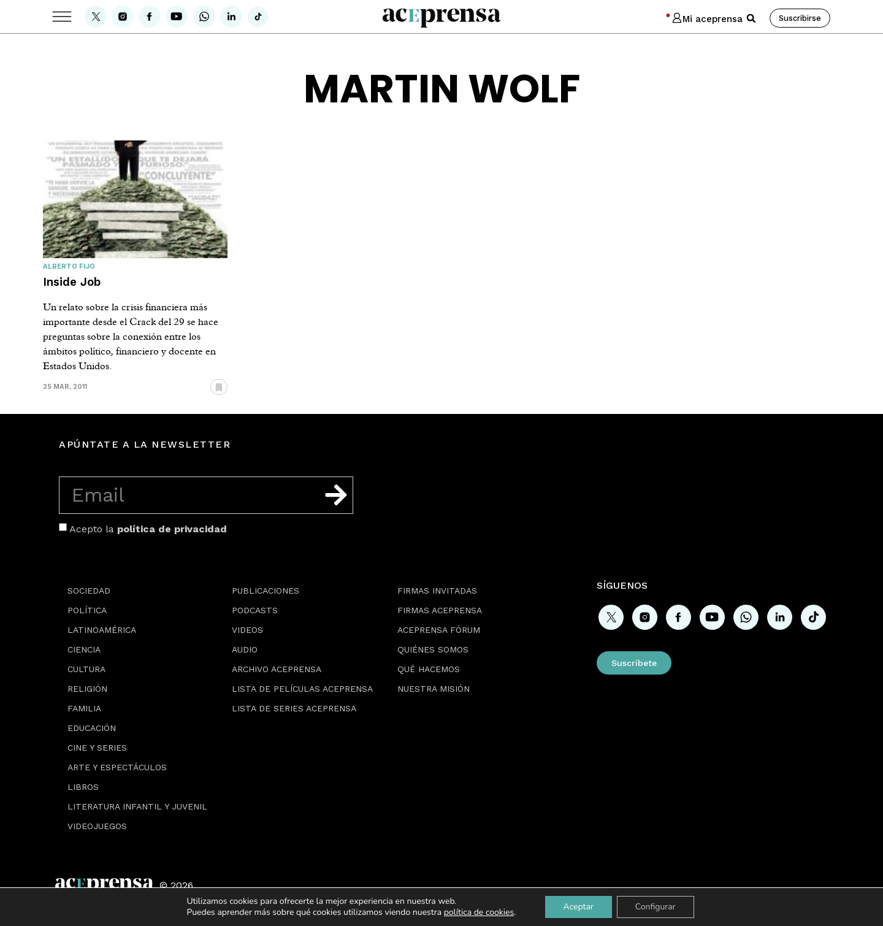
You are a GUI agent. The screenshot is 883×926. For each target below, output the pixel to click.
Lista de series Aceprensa (294, 708)
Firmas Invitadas (437, 590)
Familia (84, 708)
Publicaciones (265, 590)
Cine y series (97, 747)
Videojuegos (97, 826)
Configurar (655, 907)
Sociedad (88, 590)
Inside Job (72, 281)
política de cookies (479, 912)
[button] (751, 18)
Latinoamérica (101, 630)
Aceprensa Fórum (438, 630)
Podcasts (255, 610)
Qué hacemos (428, 669)
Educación (91, 728)
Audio (245, 649)
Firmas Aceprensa (439, 610)
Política (87, 610)
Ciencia (84, 649)
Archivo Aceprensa (276, 669)
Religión (87, 689)
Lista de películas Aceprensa (302, 689)
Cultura (86, 669)
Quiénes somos (432, 649)
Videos (247, 630)
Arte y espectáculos (117, 767)
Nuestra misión (433, 689)
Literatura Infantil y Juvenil (137, 806)
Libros (83, 787)
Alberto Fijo (69, 266)
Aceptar (578, 907)
